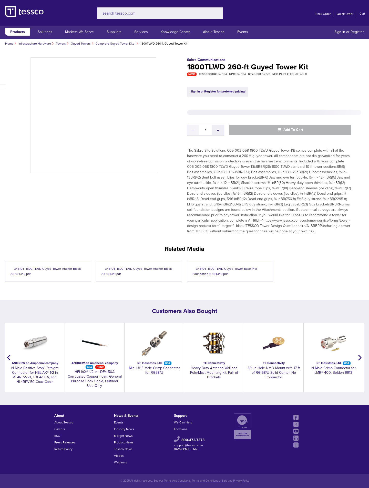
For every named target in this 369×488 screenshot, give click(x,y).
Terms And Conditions (177, 480)
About (59, 415)
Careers (59, 429)
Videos (119, 456)
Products (17, 32)
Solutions (45, 32)
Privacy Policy (241, 480)
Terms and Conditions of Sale (209, 480)
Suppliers (114, 32)
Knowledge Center (175, 32)
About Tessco (213, 32)
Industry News (124, 429)
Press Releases (64, 442)
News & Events (126, 415)
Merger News (123, 436)
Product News (124, 442)
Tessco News (123, 449)
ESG (57, 436)
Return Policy (63, 449)
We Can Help (183, 422)
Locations (180, 429)
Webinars (120, 462)
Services (141, 32)
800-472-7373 (192, 440)
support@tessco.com (188, 445)
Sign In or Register (349, 32)
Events (242, 32)
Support (180, 415)
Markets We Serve (79, 32)
